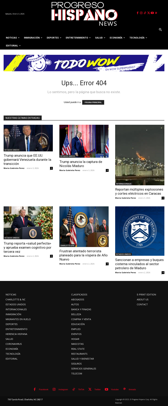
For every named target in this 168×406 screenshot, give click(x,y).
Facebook (43, 389)
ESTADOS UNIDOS (12, 150)
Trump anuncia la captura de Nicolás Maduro (80, 164)
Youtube (115, 389)
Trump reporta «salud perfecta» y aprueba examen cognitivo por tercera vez (27, 247)
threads (132, 389)
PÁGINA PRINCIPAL (93, 102)
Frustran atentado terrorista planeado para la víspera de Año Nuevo (83, 255)
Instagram (63, 389)
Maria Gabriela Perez (14, 168)
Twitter (97, 389)
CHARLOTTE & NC (67, 245)
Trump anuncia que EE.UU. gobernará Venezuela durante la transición (27, 160)
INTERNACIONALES (123, 184)
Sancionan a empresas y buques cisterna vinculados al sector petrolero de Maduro (139, 264)
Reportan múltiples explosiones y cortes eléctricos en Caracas (139, 191)
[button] (160, 30)
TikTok (81, 389)
